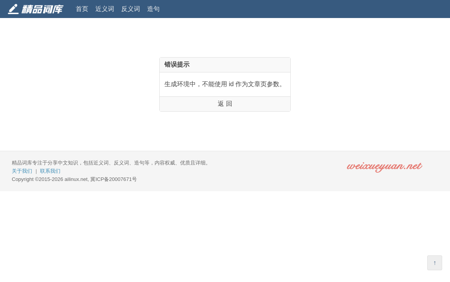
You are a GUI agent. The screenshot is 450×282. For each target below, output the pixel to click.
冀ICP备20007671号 (113, 179)
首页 (82, 8)
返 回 (225, 103)
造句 (153, 8)
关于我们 (22, 171)
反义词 (130, 8)
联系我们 (50, 171)
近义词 (104, 8)
